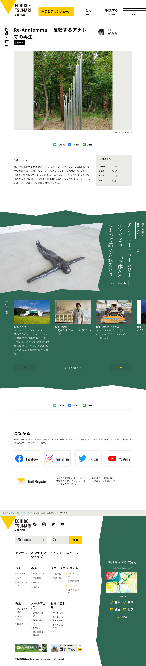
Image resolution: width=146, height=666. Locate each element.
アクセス (21, 553)
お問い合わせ (58, 605)
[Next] (121, 367)
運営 (124, 617)
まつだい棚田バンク (73, 575)
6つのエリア (39, 573)
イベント (57, 553)
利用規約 (37, 627)
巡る (34, 568)
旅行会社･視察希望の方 (58, 619)
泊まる (36, 586)
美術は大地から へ (73, 367)
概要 (18, 603)
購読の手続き (38, 614)
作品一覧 (26, 513)
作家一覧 (57, 578)
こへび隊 (72, 585)
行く (18, 568)
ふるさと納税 (73, 591)
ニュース (72, 553)
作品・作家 (7, 37)
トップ (5, 513)
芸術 (131, 602)
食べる (36, 582)
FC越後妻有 (73, 581)
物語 (131, 609)
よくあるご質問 (57, 626)
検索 (76, 540)
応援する (72, 568)
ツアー (20, 578)
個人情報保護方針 (38, 634)
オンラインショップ (38, 555)
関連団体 (21, 623)
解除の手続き (38, 622)
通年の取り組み (22, 618)
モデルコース (22, 584)
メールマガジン (38, 605)
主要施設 (37, 578)
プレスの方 (58, 613)
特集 (118, 602)
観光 (118, 609)
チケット (21, 573)
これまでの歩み (22, 610)
